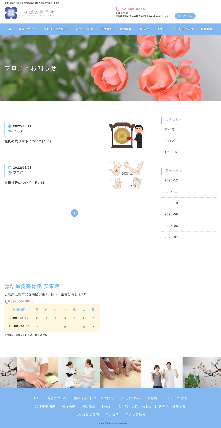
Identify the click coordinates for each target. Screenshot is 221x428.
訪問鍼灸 (126, 29)
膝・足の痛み (130, 398)
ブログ (170, 140)
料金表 (144, 29)
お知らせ (171, 152)
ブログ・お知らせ (56, 29)
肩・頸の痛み (104, 398)
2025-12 (171, 180)
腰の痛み (80, 398)
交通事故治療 (45, 406)
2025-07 (171, 237)
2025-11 (171, 192)
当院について (27, 29)
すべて (170, 129)
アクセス (112, 414)
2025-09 (171, 214)
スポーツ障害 (177, 398)
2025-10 (171, 203)
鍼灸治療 (68, 406)
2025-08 (171, 226)
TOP (37, 398)
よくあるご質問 (183, 29)
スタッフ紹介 (84, 29)
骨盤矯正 (154, 398)
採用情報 (207, 29)
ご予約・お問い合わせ (135, 406)
